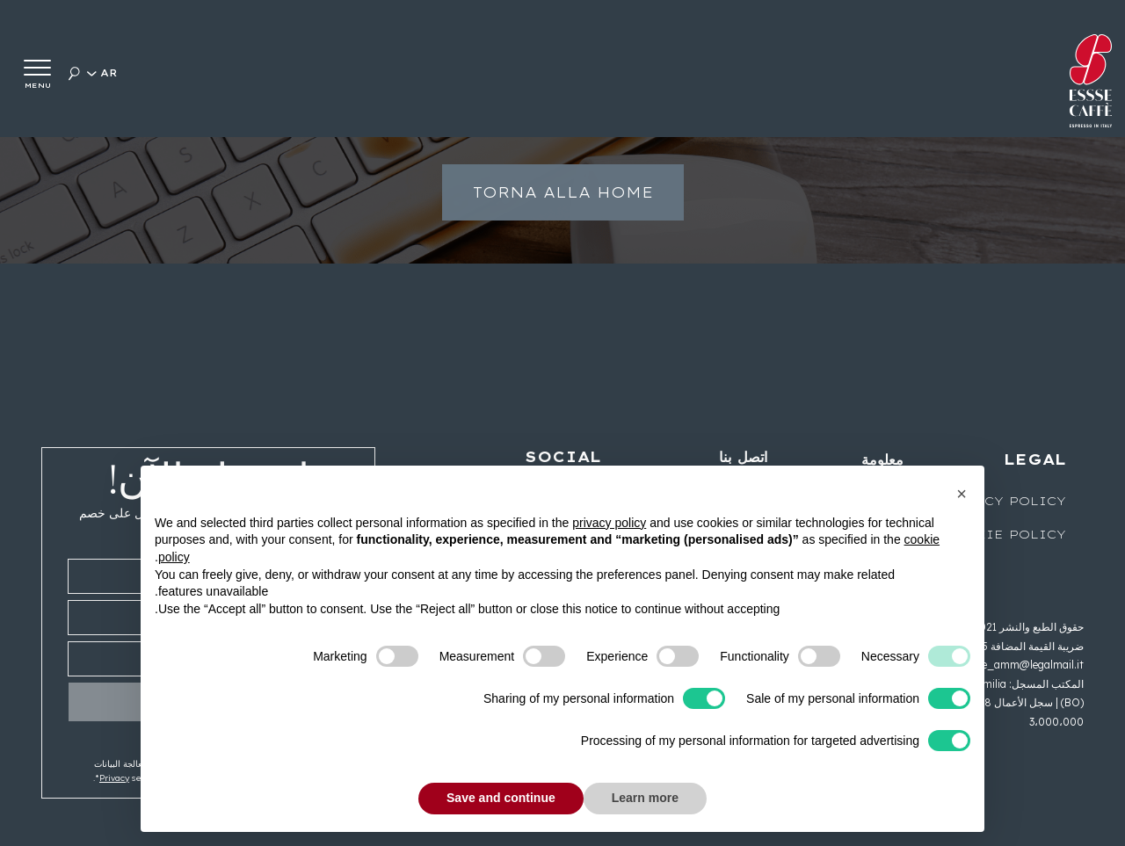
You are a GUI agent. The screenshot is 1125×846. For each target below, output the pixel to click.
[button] (961, 494)
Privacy (114, 778)
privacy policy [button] (609, 523)
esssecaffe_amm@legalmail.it (1009, 664)
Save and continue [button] (500, 798)
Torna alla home (563, 206)
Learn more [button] (645, 798)
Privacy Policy (1002, 501)
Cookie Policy (1004, 534)
